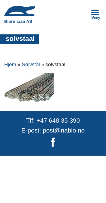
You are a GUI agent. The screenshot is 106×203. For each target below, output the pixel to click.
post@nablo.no (64, 130)
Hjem (10, 64)
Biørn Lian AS (19, 15)
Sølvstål (31, 64)
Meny (95, 14)
